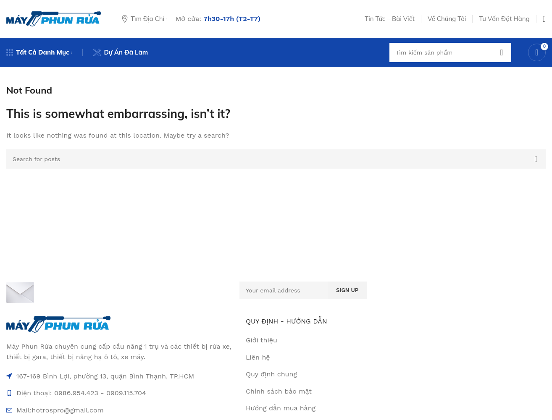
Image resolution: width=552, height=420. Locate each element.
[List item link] (361, 357)
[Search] (450, 52)
